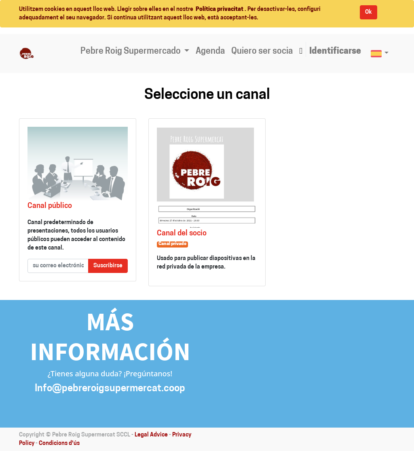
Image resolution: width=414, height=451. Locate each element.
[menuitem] (210, 51)
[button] (301, 51)
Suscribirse (108, 266)
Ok (368, 12)
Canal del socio (182, 233)
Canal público (49, 206)
